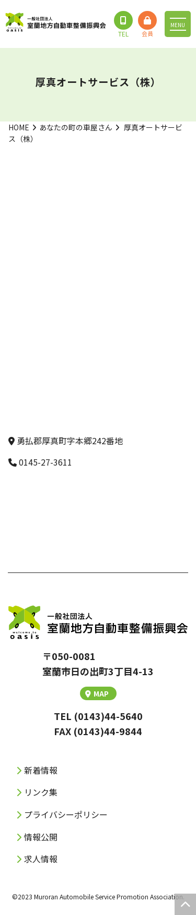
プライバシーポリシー (66, 814)
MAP (97, 693)
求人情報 (40, 858)
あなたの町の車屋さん (75, 127)
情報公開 (40, 837)
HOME (18, 127)
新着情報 (40, 770)
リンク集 (40, 792)
